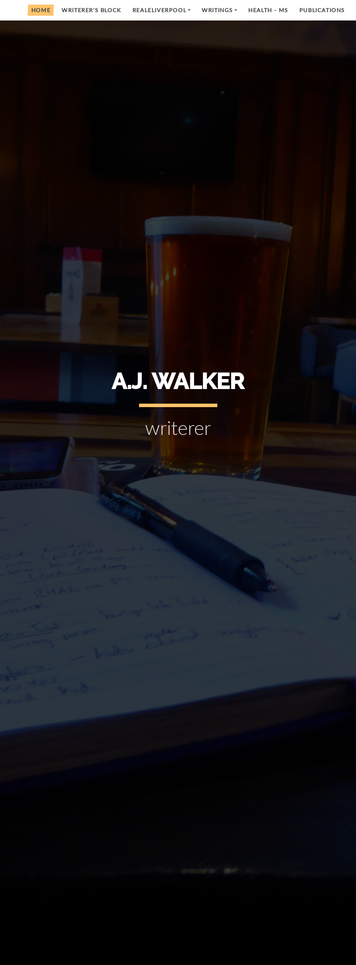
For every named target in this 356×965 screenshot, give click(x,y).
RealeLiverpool (159, 10)
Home (40, 10)
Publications (322, 10)
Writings (217, 10)
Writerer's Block (91, 10)
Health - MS (268, 10)
